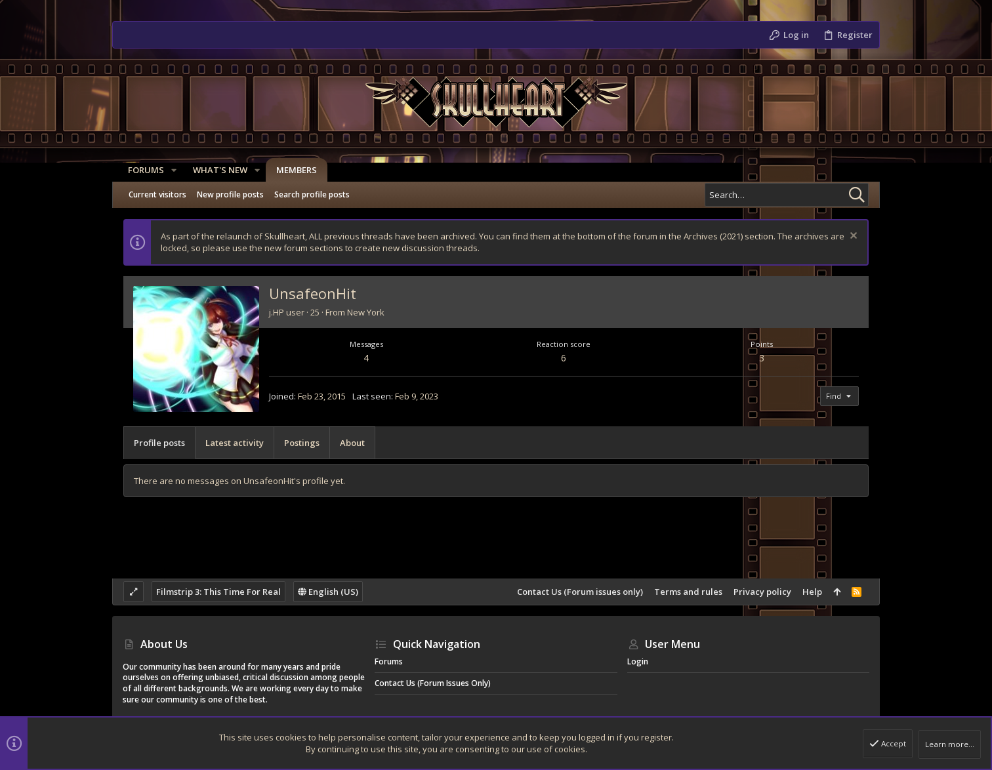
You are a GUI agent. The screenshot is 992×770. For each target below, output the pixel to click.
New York (365, 312)
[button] (168, 170)
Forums (389, 661)
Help (812, 592)
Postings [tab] (302, 443)
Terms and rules (688, 592)
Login (637, 661)
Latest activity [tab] (234, 443)
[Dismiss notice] (852, 237)
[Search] (786, 195)
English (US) (328, 592)
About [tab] (352, 443)
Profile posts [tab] (159, 443)
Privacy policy (762, 592)
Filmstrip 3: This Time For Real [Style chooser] (218, 592)
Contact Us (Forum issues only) (580, 592)
